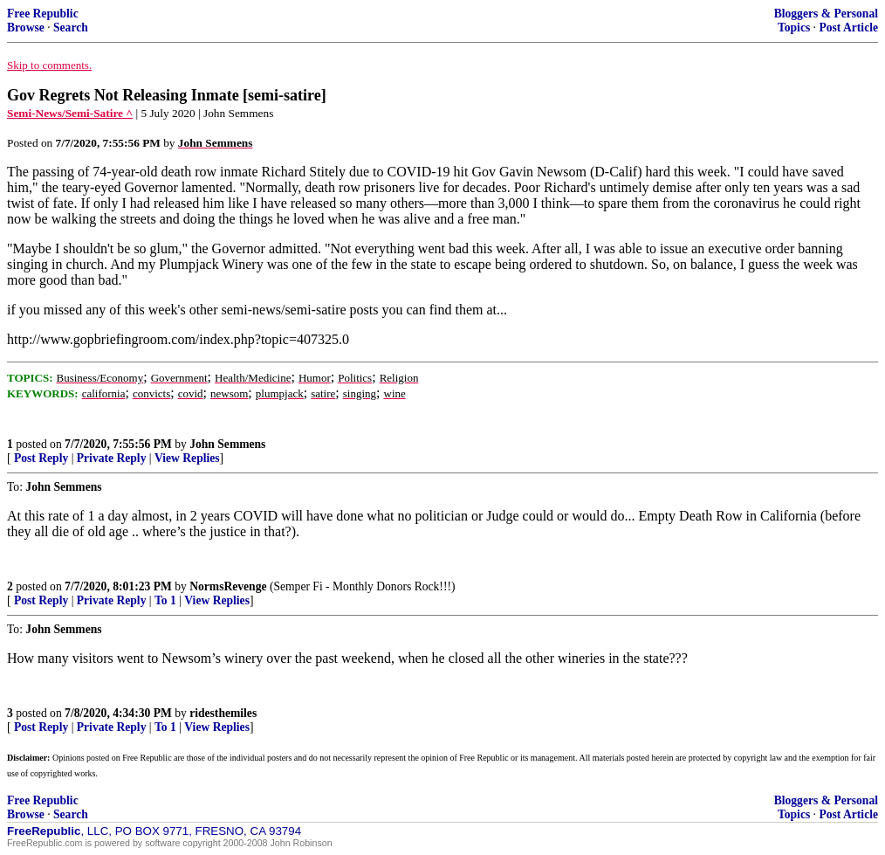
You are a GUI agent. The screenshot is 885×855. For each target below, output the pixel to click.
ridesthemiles (223, 713)
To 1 (165, 600)
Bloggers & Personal (826, 13)
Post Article (848, 27)
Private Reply (112, 458)
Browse (26, 27)
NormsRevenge (227, 586)
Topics (794, 27)
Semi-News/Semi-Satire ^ (70, 113)
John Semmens (227, 444)
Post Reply (41, 458)
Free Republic (43, 13)
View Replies (187, 458)
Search (70, 27)
